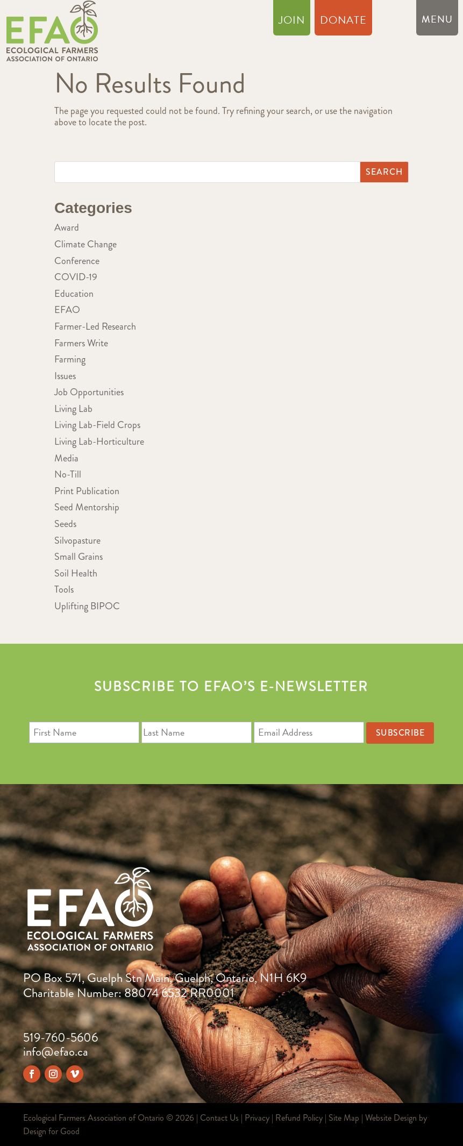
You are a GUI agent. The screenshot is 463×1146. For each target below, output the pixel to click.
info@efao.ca (55, 1051)
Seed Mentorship (86, 507)
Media (66, 458)
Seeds (65, 524)
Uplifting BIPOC (87, 606)
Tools (64, 589)
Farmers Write (81, 343)
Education (74, 294)
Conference (76, 261)
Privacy (257, 1118)
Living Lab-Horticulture (99, 442)
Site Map (344, 1118)
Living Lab (73, 409)
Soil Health (75, 573)
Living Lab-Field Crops (97, 425)
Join (292, 22)
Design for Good (51, 1131)
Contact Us (219, 1118)
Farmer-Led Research (95, 326)
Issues (65, 376)
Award (66, 227)
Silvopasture (77, 540)
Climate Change (85, 244)
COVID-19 (75, 277)
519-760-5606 (60, 1038)
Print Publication (86, 491)
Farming (70, 359)
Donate (343, 22)
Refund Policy (299, 1118)
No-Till (67, 474)
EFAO (67, 310)
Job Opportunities (89, 392)
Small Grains (78, 557)
